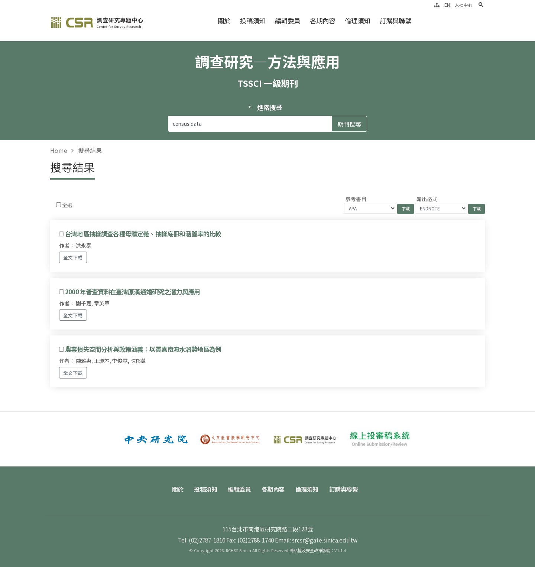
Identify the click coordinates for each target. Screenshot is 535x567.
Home (58, 150)
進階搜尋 (269, 107)
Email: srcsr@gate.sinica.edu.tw (316, 540)
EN (447, 4)
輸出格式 (426, 199)
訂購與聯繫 (395, 20)
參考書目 (356, 199)
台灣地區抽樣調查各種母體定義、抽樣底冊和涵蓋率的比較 (143, 233)
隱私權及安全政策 (305, 550)
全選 (67, 205)
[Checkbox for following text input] (58, 204)
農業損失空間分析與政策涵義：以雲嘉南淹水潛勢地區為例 (143, 349)
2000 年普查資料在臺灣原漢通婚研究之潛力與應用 (132, 291)
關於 (224, 20)
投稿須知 (252, 20)
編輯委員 (287, 20)
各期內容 (322, 20)
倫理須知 (357, 20)
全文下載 (72, 257)
